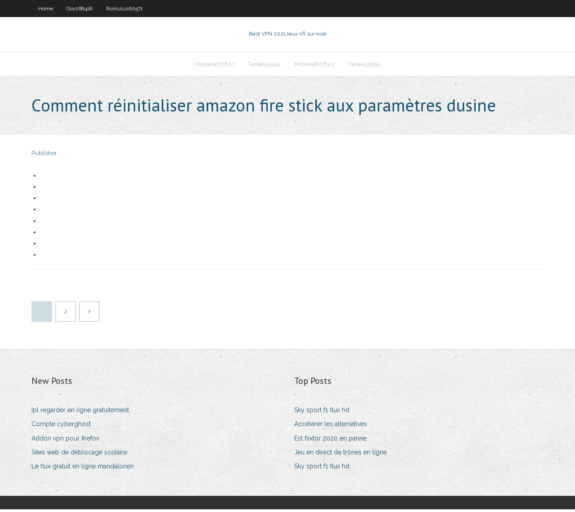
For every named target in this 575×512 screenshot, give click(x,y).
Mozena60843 (215, 65)
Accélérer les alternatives (330, 427)
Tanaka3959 (264, 65)
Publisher (44, 156)
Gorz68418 (79, 8)
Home (45, 8)
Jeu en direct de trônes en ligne (340, 455)
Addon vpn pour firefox (65, 441)
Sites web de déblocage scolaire (79, 455)
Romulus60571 (124, 8)
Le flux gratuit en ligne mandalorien (82, 468)
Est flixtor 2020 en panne (330, 441)
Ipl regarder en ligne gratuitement (80, 412)
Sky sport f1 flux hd (321, 412)
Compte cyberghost (61, 427)
